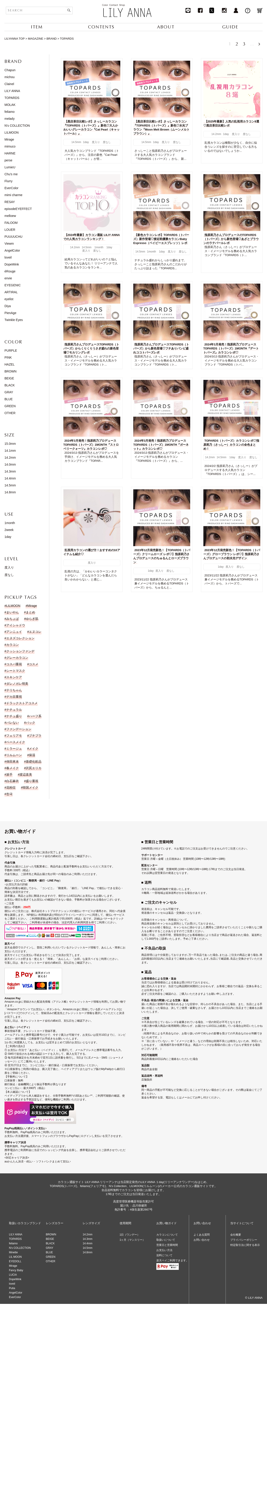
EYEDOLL (15, 1261)
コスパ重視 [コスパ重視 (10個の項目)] (14, 664)
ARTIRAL (11, 292)
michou (9, 77)
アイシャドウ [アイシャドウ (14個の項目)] (15, 625)
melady (9, 118)
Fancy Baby (16, 1270)
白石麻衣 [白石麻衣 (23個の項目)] (12, 781)
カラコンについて (167, 1234)
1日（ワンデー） (130, 1234)
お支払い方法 (164, 1250)
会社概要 (235, 1234)
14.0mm (10, 464)
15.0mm (10, 443)
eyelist (8, 299)
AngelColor (12, 250)
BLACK (9, 385)
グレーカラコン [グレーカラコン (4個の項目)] (17, 657)
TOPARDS (11, 98)
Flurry (8, 181)
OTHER (9, 413)
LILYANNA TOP (14, 38)
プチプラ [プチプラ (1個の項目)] (35, 735)
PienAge (10, 313)
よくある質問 (202, 1234)
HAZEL (9, 364)
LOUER (9, 229)
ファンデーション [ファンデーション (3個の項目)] (18, 729)
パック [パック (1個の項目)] (30, 722)
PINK (8, 357)
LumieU (9, 167)
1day (7, 537)
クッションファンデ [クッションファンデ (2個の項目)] (20, 651)
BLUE (8, 399)
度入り (9, 567)
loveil (8, 257)
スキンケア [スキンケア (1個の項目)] (14, 677)
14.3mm (10, 471)
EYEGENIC (12, 285)
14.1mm (10, 450)
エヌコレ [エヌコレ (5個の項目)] (35, 631)
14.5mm (10, 485)
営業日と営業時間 (167, 1245)
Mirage (9, 139)
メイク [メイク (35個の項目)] (33, 748)
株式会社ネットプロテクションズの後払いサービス (62, 911)
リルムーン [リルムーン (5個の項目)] (14, 755)
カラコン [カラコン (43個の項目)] (12, 644)
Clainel (9, 84)
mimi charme (13, 195)
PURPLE (10, 350)
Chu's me (11, 174)
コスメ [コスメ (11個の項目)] (33, 664)
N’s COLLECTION (20, 1247)
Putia (12, 1288)
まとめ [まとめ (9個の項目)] (30, 612)
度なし (9, 575)
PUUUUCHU (13, 236)
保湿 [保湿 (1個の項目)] (32, 755)
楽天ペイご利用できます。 (172, 1260)
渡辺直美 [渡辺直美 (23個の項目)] (25, 774)
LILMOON (11, 132)
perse (8, 160)
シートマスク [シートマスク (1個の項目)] (15, 670)
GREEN (10, 406)
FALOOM (10, 223)
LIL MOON (15, 1256)
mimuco (9, 146)
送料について (164, 1255)
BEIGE (9, 378)
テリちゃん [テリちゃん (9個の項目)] (14, 690)
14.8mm (10, 492)
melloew (10, 216)
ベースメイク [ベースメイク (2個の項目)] (15, 742)
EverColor (11, 188)
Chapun (9, 70)
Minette (13, 1252)
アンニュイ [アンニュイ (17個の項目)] (14, 631)
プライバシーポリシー (243, 1239)
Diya (7, 306)
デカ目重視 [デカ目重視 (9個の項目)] (14, 696)
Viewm (9, 243)
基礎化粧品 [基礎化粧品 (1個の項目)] (33, 761)
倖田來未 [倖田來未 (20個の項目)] (12, 761)
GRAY (8, 392)
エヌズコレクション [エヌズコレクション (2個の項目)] (20, 638)
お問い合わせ (202, 1239)
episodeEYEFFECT (18, 209)
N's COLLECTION (17, 125)
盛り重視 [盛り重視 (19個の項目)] (32, 781)
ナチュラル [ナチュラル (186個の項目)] (14, 709)
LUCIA (13, 1274)
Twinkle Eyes (13, 320)
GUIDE (230, 27)
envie (8, 278)
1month (9, 523)
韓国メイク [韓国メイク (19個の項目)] (30, 787)
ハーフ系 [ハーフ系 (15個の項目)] (35, 716)
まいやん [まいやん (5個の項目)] (12, 612)
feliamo (9, 111)
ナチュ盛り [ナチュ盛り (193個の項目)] (14, 716)
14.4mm (10, 478)
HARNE (9, 153)
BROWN (10, 371)
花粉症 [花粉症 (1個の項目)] (11, 787)
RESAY (9, 202)
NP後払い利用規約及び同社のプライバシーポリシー (58, 914)
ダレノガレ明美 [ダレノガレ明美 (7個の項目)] (17, 683)
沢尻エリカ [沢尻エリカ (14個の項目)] (33, 768)
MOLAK (9, 105)
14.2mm (10, 457)
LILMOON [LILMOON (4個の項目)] (13, 605)
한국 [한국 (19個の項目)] (9, 794)
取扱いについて (165, 1239)
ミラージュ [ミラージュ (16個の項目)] (14, 748)
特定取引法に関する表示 (245, 1245)
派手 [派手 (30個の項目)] (9, 774)
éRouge (9, 271)
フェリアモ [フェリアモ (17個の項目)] (14, 735)
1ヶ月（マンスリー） (132, 1239)
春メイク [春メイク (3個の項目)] (12, 768)
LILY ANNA (12, 91)
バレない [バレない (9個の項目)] (12, 722)
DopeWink (11, 264)
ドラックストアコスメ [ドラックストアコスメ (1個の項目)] (22, 703)
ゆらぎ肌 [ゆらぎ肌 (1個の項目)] (32, 618)
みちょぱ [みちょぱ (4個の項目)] (12, 618)
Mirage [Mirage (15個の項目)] (32, 605)
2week (8, 530)
